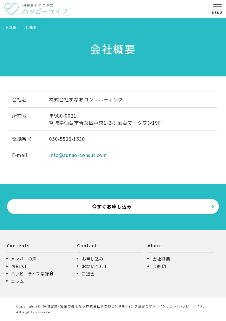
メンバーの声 (24, 259)
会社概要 (161, 259)
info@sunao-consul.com (78, 154)
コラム (17, 281)
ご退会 (88, 274)
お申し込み (93, 259)
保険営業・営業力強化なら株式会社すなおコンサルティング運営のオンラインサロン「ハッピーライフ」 (124, 306)
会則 (157, 266)
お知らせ (19, 266)
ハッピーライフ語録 (32, 274)
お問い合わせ (95, 266)
